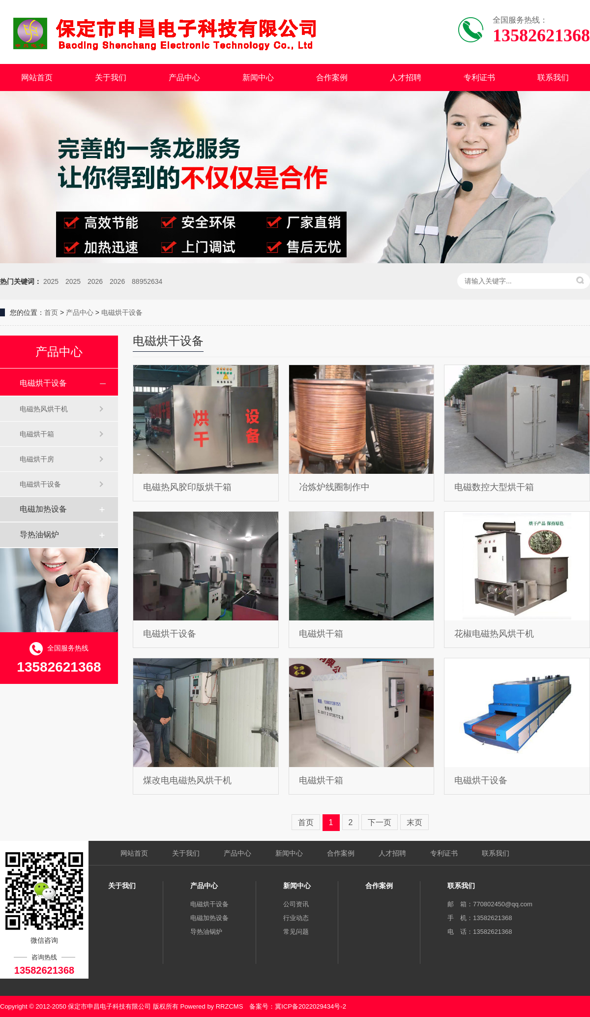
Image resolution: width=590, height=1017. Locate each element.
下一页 (379, 822)
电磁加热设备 (43, 509)
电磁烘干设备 (122, 312)
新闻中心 (258, 77)
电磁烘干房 (37, 459)
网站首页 (37, 77)
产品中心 (184, 77)
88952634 (147, 281)
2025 (51, 281)
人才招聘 (405, 77)
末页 (414, 822)
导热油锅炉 (39, 534)
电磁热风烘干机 (44, 409)
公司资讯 (296, 904)
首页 (51, 312)
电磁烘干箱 (37, 434)
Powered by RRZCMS (210, 1006)
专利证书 (479, 77)
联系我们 (553, 77)
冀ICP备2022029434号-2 (310, 1006)
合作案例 (332, 77)
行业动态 (296, 918)
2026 (95, 281)
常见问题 (296, 931)
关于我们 (110, 77)
